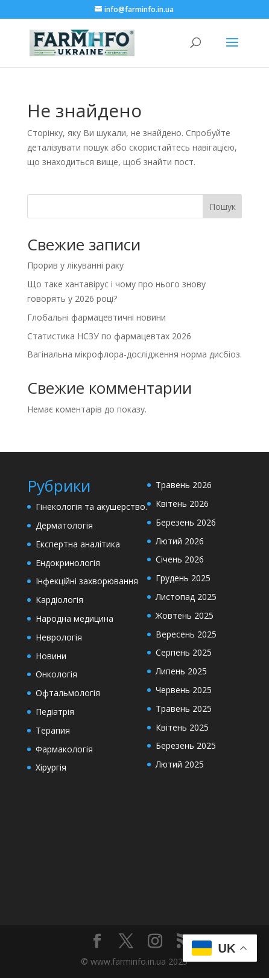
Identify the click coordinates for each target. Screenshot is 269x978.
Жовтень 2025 (185, 615)
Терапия (53, 730)
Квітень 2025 (182, 727)
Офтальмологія (68, 693)
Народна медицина (74, 618)
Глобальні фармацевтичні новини (96, 317)
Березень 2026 (186, 522)
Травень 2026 (184, 485)
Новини (51, 656)
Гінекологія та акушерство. (91, 506)
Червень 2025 (184, 690)
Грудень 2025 (183, 578)
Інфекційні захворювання (87, 581)
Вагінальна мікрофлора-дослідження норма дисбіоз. (134, 354)
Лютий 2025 (180, 764)
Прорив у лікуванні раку (75, 265)
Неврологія (59, 637)
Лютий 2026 (180, 541)
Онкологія (56, 674)
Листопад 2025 (186, 596)
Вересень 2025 (186, 634)
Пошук (222, 206)
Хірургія (51, 767)
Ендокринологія (68, 563)
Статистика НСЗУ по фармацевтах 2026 (109, 336)
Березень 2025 (186, 745)
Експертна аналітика (78, 544)
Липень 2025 (181, 671)
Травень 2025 (184, 708)
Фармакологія (64, 749)
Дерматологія (64, 525)
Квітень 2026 (182, 503)
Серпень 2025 (184, 652)
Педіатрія (55, 711)
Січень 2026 (180, 559)
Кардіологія (59, 599)
